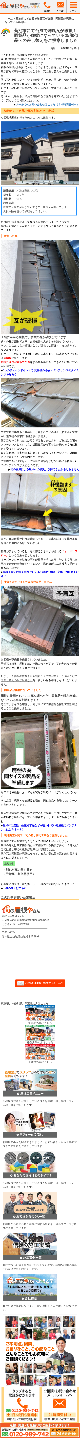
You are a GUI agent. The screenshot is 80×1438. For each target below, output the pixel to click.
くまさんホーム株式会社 (16, 924)
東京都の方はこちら (40, 1023)
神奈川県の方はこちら (40, 1042)
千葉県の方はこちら (40, 1062)
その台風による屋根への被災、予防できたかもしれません (44, 469)
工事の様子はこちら (15, 888)
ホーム (9, 18)
